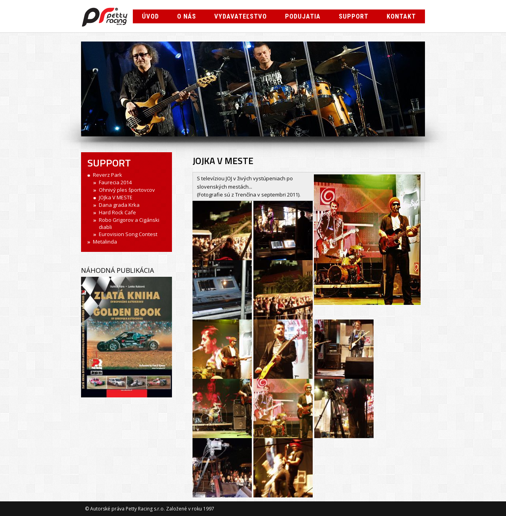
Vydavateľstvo (240, 16)
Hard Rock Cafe (117, 212)
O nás (186, 16)
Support (353, 16)
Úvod (150, 16)
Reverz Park (107, 174)
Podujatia (303, 16)
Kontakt (401, 16)
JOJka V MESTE (115, 197)
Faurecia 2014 (115, 182)
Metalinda (105, 241)
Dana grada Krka (119, 204)
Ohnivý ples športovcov (127, 189)
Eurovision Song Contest (128, 234)
